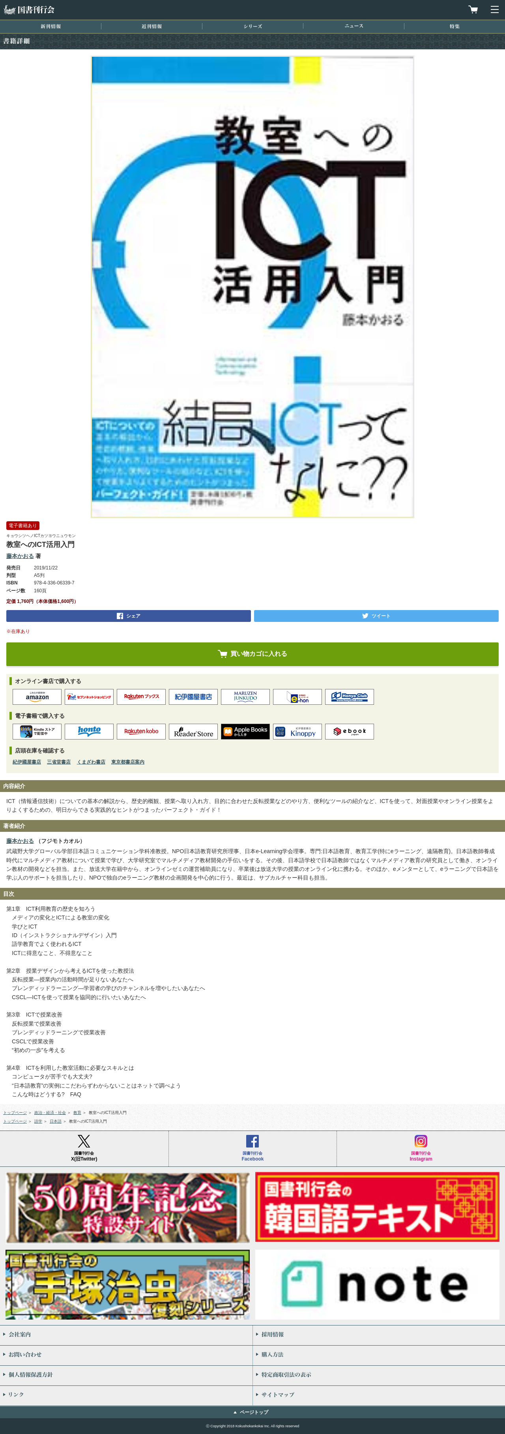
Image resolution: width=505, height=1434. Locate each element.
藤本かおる (20, 556)
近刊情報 (152, 26)
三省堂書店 (59, 762)
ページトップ (254, 1412)
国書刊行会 (28, 10)
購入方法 (379, 1355)
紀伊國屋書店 (27, 762)
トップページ (15, 1112)
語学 (38, 1121)
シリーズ (253, 26)
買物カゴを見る (473, 9)
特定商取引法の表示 (379, 1375)
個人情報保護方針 (126, 1375)
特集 (455, 26)
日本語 (56, 1121)
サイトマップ (379, 1396)
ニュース (354, 26)
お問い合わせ (126, 1355)
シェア (133, 616)
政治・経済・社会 (50, 1112)
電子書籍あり (23, 525)
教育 (77, 1112)
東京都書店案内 (127, 762)
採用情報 (379, 1335)
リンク (126, 1396)
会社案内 (126, 1335)
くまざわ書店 (91, 762)
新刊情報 (51, 26)
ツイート (381, 616)
